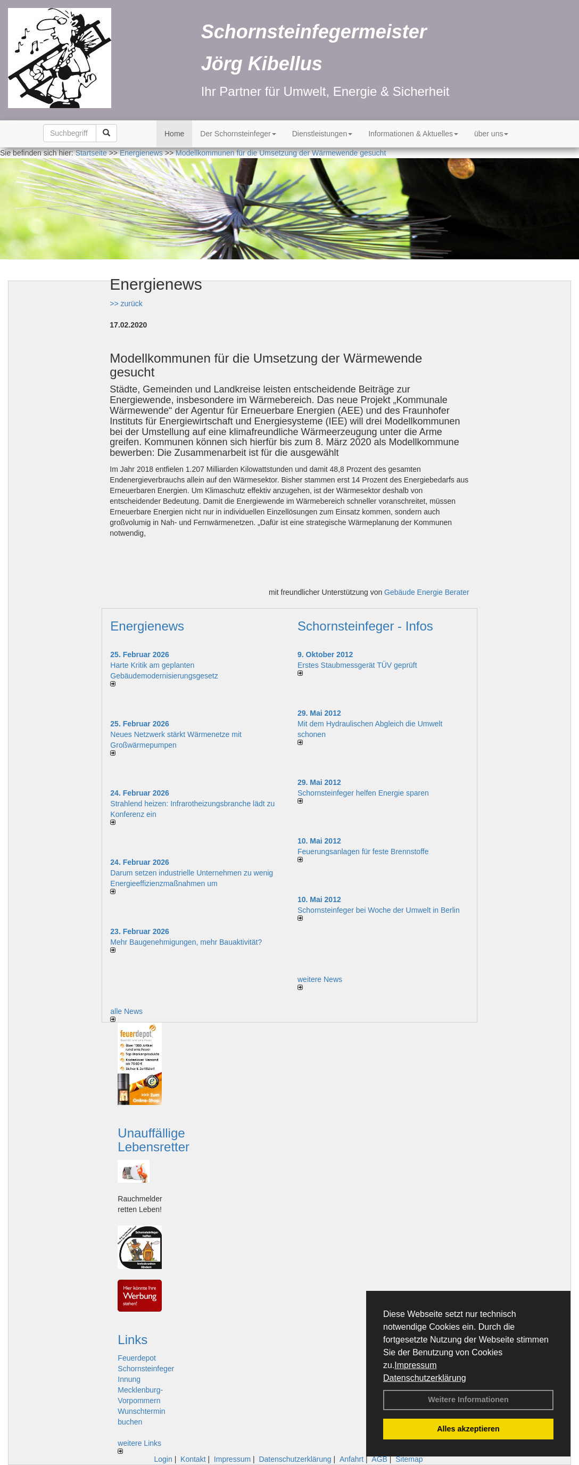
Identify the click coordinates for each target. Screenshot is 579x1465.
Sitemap (409, 1459)
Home (174, 133)
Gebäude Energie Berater (426, 592)
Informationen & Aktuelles (413, 133)
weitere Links (139, 1446)
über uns (491, 133)
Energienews (147, 626)
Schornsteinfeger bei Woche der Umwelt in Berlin (378, 910)
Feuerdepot (137, 1358)
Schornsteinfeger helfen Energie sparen (363, 793)
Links (132, 1339)
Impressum (415, 1365)
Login (163, 1459)
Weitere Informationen (468, 1399)
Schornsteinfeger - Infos (365, 626)
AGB (379, 1459)
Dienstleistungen (322, 133)
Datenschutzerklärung (424, 1377)
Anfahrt (351, 1459)
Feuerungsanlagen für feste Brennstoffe (362, 851)
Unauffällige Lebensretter (153, 1140)
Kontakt (192, 1459)
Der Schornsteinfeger (238, 133)
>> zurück (126, 303)
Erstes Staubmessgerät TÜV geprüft (357, 665)
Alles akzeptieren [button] (468, 1429)
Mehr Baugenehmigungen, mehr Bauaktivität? (186, 942)
